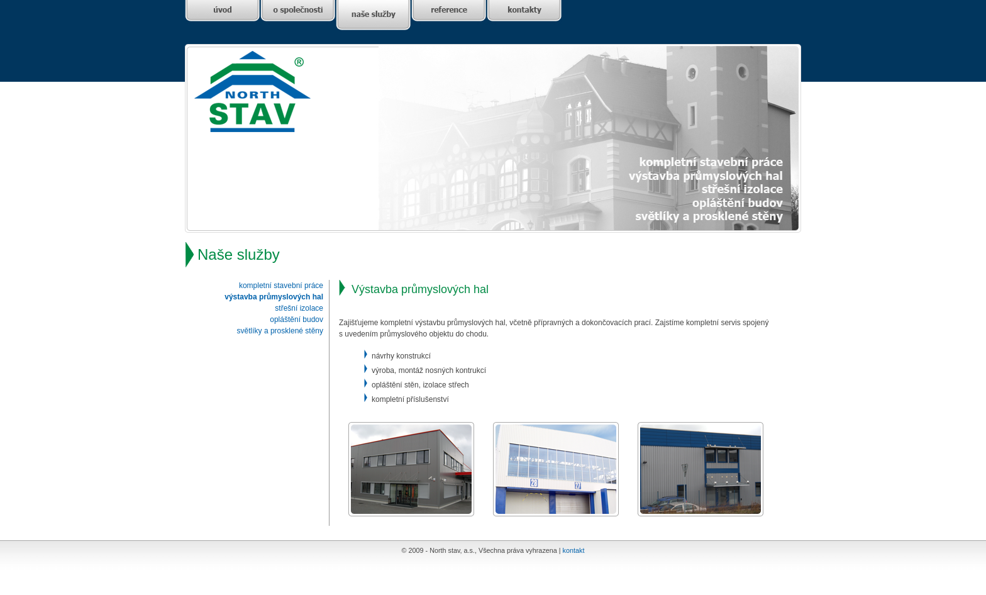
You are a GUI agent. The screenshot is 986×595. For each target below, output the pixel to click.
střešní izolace (299, 308)
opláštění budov (296, 319)
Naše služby (238, 254)
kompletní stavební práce (281, 285)
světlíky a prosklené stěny (280, 330)
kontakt (574, 550)
